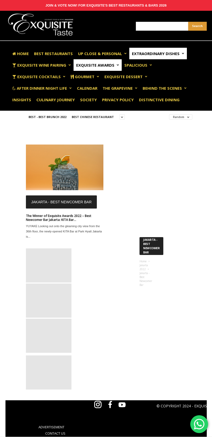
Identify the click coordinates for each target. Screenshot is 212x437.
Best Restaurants (53, 53)
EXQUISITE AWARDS (97, 65)
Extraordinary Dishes (158, 53)
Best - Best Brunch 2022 (47, 117)
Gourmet (85, 76)
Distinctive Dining (159, 99)
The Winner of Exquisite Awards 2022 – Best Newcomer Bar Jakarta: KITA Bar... (58, 218)
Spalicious (138, 65)
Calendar (87, 88)
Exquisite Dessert (125, 76)
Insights (21, 99)
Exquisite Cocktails (38, 76)
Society (88, 99)
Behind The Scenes (165, 88)
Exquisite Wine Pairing (41, 65)
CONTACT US (55, 433)
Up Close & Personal (102, 53)
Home (20, 53)
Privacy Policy (118, 99)
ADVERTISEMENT (51, 427)
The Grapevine (120, 88)
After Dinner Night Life (42, 88)
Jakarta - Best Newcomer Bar (61, 202)
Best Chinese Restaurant (93, 117)
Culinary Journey (55, 99)
